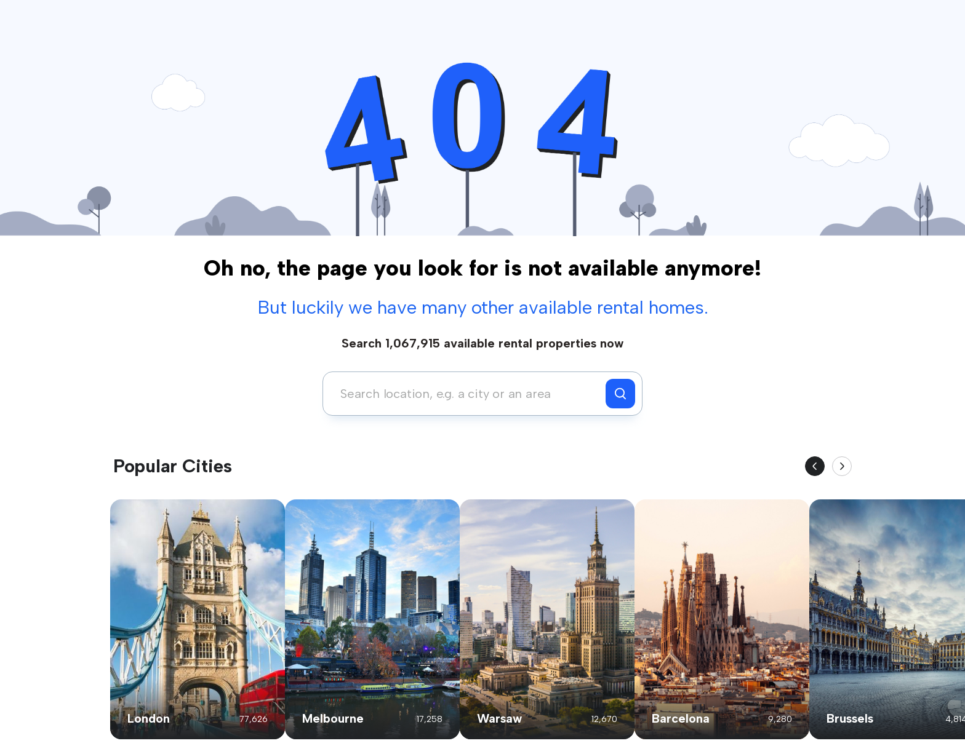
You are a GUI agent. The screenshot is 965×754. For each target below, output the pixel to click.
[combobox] (467, 393)
